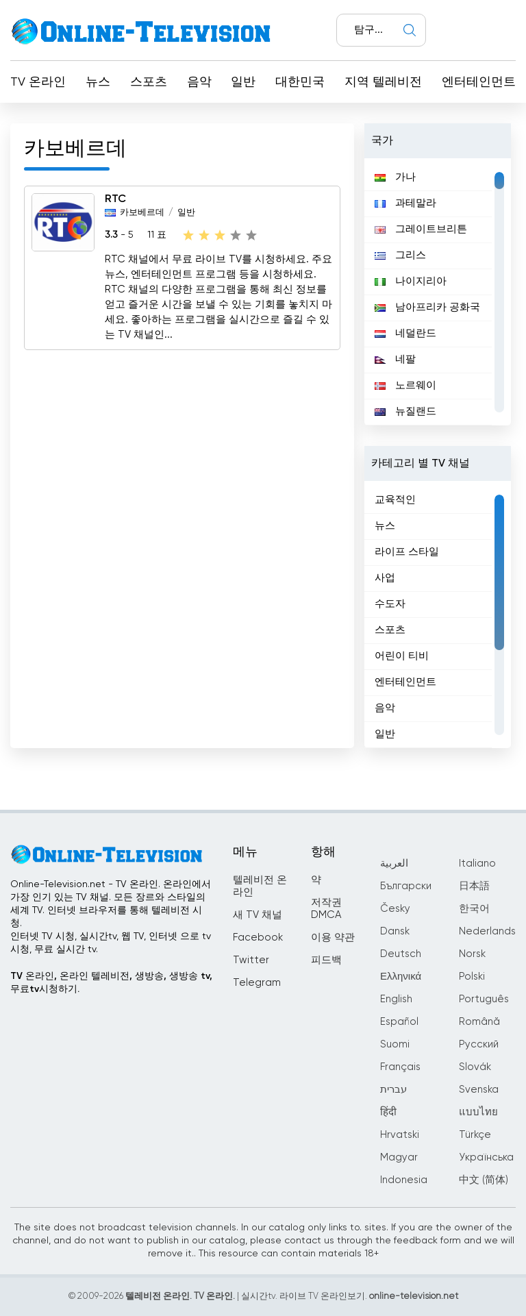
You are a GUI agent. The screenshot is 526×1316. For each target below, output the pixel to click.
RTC (115, 199)
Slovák (475, 1067)
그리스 (400, 255)
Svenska (479, 1089)
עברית (393, 1089)
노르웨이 (405, 385)
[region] (437, 291)
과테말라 (405, 203)
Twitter (251, 960)
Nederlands (487, 931)
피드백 (326, 960)
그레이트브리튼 (421, 229)
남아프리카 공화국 (427, 307)
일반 (243, 82)
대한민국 (300, 82)
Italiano (477, 863)
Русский (479, 1044)
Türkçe (475, 1135)
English (396, 999)
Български (405, 886)
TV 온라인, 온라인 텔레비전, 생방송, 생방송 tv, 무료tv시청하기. (111, 982)
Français (400, 1067)
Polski (472, 976)
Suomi (395, 1044)
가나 (395, 177)
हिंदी (388, 1112)
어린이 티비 (402, 656)
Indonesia (403, 1180)
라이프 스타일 (407, 552)
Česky (395, 909)
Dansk (395, 931)
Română (479, 1022)
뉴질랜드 (405, 411)
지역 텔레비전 (383, 82)
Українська (486, 1157)
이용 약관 (333, 937)
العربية (394, 863)
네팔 (395, 359)
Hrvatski (399, 1135)
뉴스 (98, 82)
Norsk (472, 954)
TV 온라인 (38, 82)
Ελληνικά (400, 976)
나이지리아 (411, 281)
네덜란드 (405, 333)
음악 (199, 82)
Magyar (399, 1157)
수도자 (390, 604)
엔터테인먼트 (479, 82)
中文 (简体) (483, 1180)
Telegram (257, 983)
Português (484, 999)
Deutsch (400, 954)
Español (399, 1022)
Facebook (258, 937)
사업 (385, 578)
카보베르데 (142, 212)
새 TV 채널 (257, 915)
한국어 (474, 909)
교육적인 (395, 500)
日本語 (474, 886)
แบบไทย (478, 1112)
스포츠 (148, 82)
